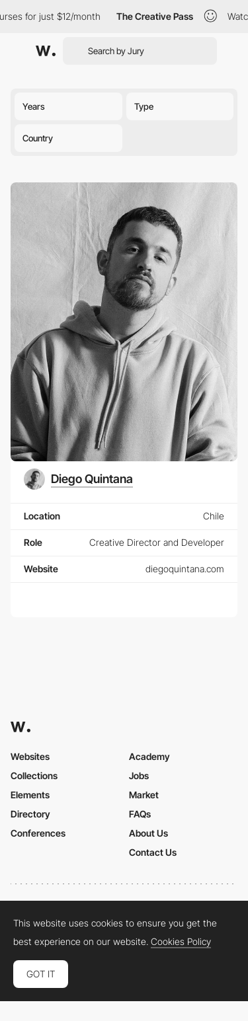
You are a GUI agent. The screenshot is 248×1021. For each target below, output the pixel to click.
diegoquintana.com (184, 568)
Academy (149, 756)
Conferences (38, 833)
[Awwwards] (46, 51)
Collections (34, 775)
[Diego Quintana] (78, 479)
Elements (30, 794)
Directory (30, 813)
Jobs (139, 775)
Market (144, 794)
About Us (148, 833)
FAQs (140, 813)
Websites (30, 756)
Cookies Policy (181, 941)
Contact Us (153, 852)
